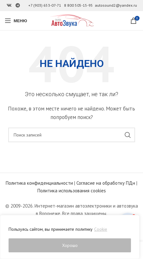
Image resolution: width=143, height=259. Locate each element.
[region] (70, 237)
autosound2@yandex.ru (116, 5)
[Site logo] (71, 20)
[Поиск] (71, 135)
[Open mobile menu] (16, 20)
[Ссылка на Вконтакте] (9, 5)
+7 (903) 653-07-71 (44, 5)
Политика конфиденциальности (39, 183)
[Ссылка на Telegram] (18, 5)
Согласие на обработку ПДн (105, 183)
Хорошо (70, 245)
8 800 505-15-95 (78, 5)
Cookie (100, 229)
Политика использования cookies (71, 191)
